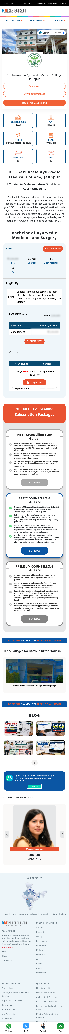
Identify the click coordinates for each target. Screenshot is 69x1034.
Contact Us (7, 960)
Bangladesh (41, 932)
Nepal (39, 959)
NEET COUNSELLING (13, 20)
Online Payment (41, 3)
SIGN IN (34, 786)
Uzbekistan (41, 972)
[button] (62, 834)
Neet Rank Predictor (45, 992)
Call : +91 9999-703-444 (12, 3)
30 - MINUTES (34, 640)
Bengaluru (23, 914)
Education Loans (9, 1009)
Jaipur (63, 914)
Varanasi (43, 914)
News (4, 951)
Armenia (40, 927)
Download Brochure (34, 93)
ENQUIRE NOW (53, 248)
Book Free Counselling (34, 102)
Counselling (7, 988)
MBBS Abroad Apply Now (57, 3)
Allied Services (8, 1018)
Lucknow (54, 914)
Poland (39, 963)
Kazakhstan (41, 941)
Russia (39, 968)
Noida (6, 914)
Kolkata (33, 914)
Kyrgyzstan (41, 945)
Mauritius (40, 954)
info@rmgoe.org (28, 3)
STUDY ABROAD (37, 20)
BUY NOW (34, 482)
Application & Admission (13, 1000)
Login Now (34, 382)
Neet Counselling (44, 988)
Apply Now (34, 86)
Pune (13, 914)
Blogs (4, 956)
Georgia (40, 936)
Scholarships (7, 1005)
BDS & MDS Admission (46, 1001)
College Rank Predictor (46, 997)
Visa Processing (9, 1014)
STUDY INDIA (59, 20)
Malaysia (40, 950)
